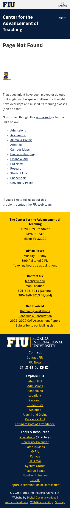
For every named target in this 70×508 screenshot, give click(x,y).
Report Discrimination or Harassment (35, 485)
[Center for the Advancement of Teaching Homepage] (30, 24)
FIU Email (35, 461)
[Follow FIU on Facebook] (32, 368)
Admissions (18, 130)
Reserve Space (35, 471)
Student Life (18, 173)
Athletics (16, 145)
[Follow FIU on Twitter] (37, 368)
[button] (62, 4)
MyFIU (35, 451)
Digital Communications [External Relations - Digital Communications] (41, 497)
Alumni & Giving (21, 140)
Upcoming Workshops (35, 311)
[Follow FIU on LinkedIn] (27, 368)
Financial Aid (19, 159)
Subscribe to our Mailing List (35, 325)
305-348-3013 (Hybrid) (35, 295)
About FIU (35, 381)
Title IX (35, 480)
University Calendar (35, 442)
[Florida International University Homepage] (19, 5)
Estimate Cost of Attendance (35, 424)
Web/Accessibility (41, 502)
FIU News (16, 164)
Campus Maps (20, 149)
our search (43, 117)
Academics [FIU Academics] (35, 391)
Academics (18, 135)
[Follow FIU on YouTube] (42, 368)
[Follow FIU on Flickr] (47, 368)
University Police (21, 183)
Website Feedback (16, 502)
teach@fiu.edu (35, 281)
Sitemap (60, 502)
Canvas (35, 456)
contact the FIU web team (34, 204)
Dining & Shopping (22, 154)
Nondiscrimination (35, 475)
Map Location (35, 286)
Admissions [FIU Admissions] (35, 386)
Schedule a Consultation (35, 316)
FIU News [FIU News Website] (35, 362)
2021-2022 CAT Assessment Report (35, 320)
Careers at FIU (35, 419)
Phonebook (18, 178)
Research (16, 168)
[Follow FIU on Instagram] (22, 368)
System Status (35, 466)
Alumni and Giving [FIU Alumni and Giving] (35, 414)
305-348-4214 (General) (35, 291)
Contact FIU (35, 357)
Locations (35, 395)
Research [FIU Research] (35, 400)
